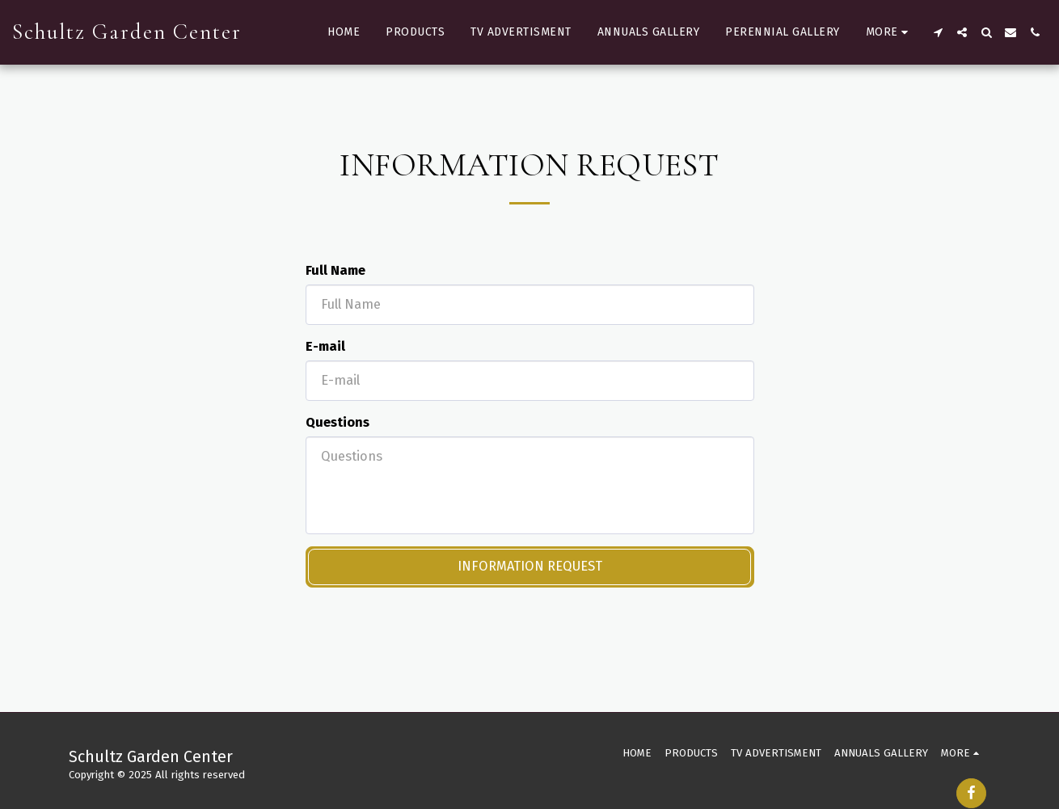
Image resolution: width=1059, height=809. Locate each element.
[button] (937, 32)
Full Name (335, 270)
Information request (530, 566)
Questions (337, 422)
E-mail (325, 346)
